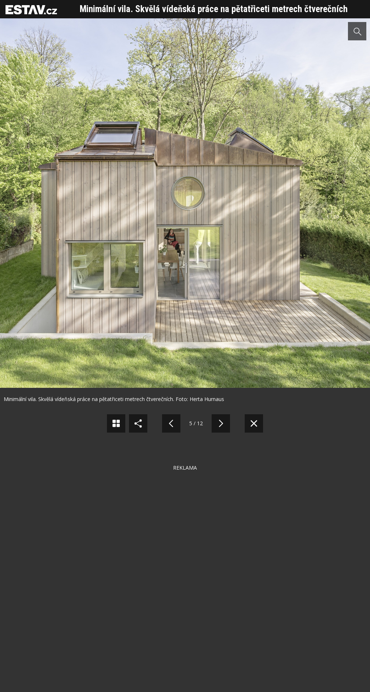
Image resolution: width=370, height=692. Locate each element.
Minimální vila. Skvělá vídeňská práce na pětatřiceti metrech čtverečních (214, 9)
